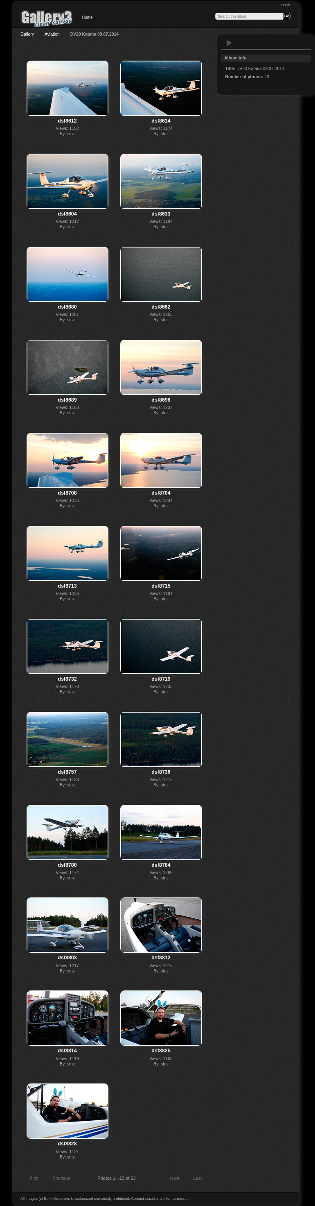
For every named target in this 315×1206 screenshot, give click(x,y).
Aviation (52, 34)
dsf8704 (160, 493)
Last (201, 1179)
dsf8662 (160, 307)
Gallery (27, 34)
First (30, 1179)
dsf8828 (67, 1144)
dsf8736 (160, 772)
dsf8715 (160, 586)
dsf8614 (160, 121)
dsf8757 (67, 772)
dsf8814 (67, 1051)
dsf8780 (67, 865)
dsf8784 (160, 865)
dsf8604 (67, 214)
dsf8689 (67, 400)
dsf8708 (67, 493)
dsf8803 (67, 958)
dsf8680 (67, 307)
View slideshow (229, 43)
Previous (57, 1179)
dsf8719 (160, 679)
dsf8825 (160, 1051)
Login (285, 5)
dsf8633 (160, 214)
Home (87, 17)
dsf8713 (67, 586)
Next (178, 1179)
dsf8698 (160, 400)
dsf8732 (67, 679)
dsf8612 (67, 121)
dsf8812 (160, 958)
